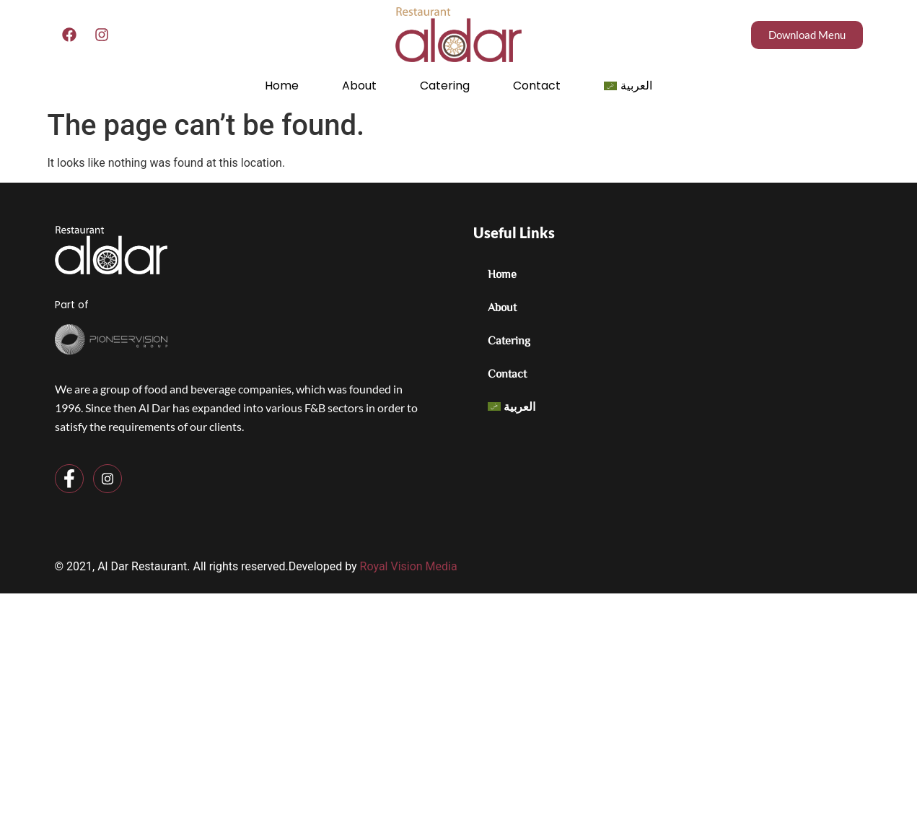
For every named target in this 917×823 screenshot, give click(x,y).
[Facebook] (69, 478)
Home (282, 85)
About (359, 85)
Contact (537, 85)
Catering (445, 85)
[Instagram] (107, 478)
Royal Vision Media (408, 566)
